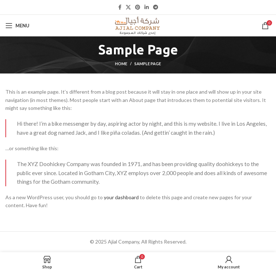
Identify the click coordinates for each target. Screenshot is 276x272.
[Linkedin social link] (146, 7)
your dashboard (121, 197)
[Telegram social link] (155, 7)
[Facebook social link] (120, 7)
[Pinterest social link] (137, 7)
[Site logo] (138, 25)
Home (121, 63)
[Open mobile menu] (17, 25)
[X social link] (128, 7)
